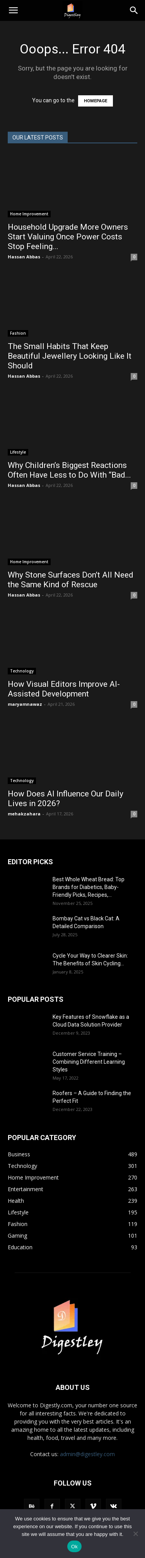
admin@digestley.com (87, 1454)
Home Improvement (29, 214)
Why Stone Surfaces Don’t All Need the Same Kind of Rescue (70, 579)
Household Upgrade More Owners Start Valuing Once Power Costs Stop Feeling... (68, 236)
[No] (135, 1533)
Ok (74, 1546)
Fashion (18, 333)
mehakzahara (24, 814)
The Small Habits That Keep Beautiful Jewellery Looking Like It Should (69, 356)
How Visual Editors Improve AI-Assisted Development (64, 688)
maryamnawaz (25, 704)
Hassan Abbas (24, 257)
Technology (22, 671)
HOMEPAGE (95, 100)
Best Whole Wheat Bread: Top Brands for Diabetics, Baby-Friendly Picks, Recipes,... (89, 887)
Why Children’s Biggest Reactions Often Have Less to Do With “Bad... (69, 470)
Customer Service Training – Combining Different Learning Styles (89, 1062)
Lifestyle (18, 452)
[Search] (134, 10)
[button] (13, 10)
